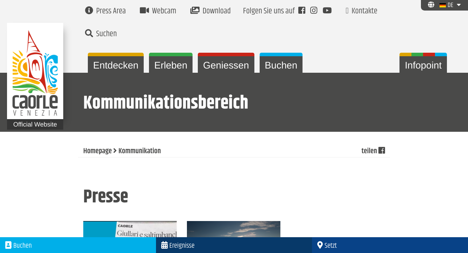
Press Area (105, 11)
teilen (373, 151)
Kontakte (361, 11)
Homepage (97, 151)
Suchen (101, 34)
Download (210, 11)
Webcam (158, 11)
